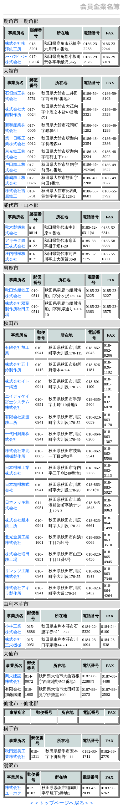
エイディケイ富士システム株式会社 (17, 402)
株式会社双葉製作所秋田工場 (17, 309)
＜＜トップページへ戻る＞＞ (61, 803)
